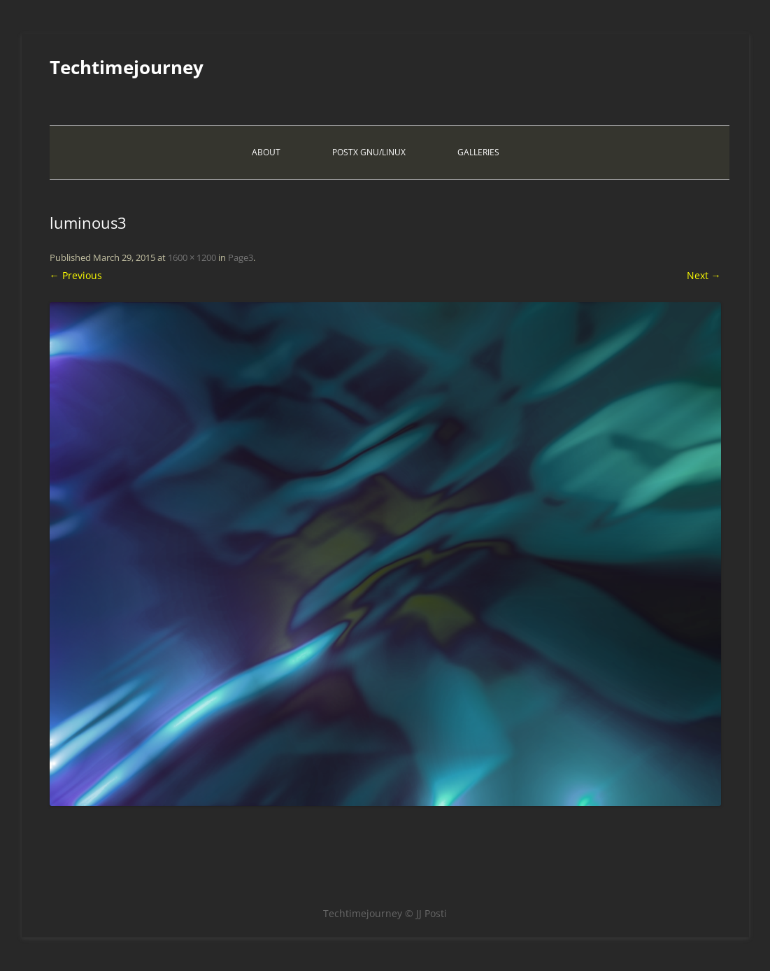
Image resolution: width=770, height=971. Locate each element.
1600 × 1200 (192, 257)
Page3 (240, 257)
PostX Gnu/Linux (369, 152)
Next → (704, 275)
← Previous (76, 275)
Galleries (478, 152)
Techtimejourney (127, 67)
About (266, 152)
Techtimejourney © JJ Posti (385, 913)
